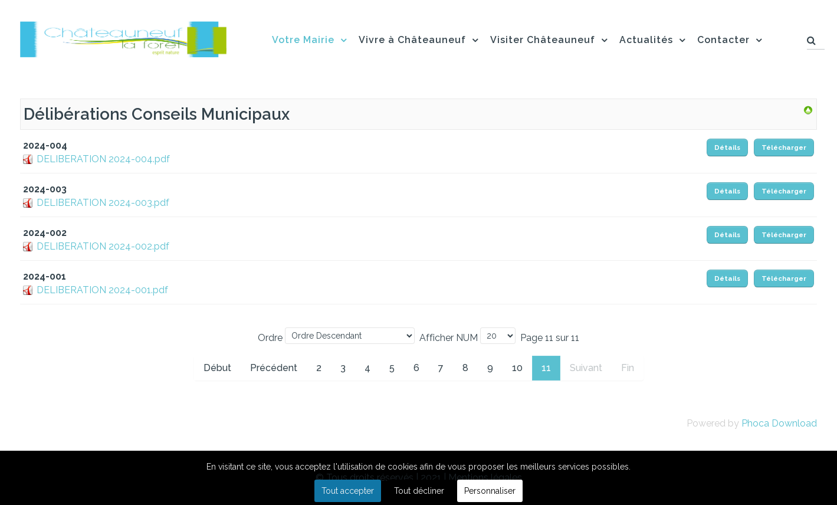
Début (217, 367)
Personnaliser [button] (490, 491)
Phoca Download (779, 423)
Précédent (273, 367)
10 (517, 367)
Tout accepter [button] (347, 491)
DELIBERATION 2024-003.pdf (103, 202)
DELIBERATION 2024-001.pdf (102, 290)
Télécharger (783, 147)
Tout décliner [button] (419, 491)
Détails (727, 147)
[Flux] (123, 37)
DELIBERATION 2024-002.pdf (103, 246)
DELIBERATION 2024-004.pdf (103, 159)
